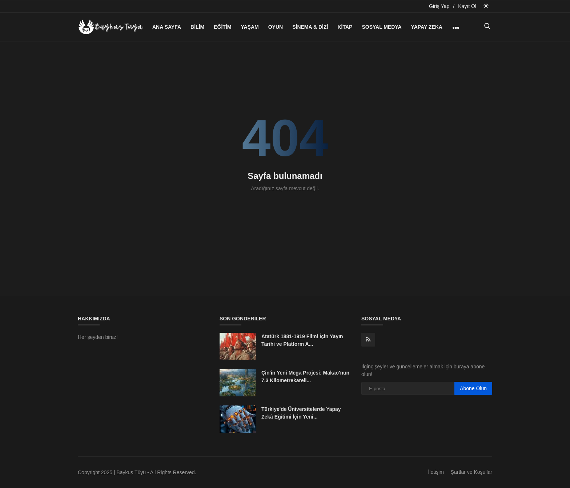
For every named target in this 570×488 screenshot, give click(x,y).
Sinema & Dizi (310, 27)
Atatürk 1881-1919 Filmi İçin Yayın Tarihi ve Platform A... (302, 340)
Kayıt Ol (467, 6)
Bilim (197, 27)
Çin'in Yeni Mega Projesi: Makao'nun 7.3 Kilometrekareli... (305, 376)
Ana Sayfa (166, 27)
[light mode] (486, 6)
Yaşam (249, 27)
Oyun (275, 27)
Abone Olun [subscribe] (473, 388)
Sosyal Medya (381, 27)
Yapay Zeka (426, 27)
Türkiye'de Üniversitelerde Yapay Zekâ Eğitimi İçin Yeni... (301, 413)
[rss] (368, 340)
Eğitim (222, 27)
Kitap (344, 27)
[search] (487, 27)
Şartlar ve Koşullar (471, 472)
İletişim (436, 472)
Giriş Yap (439, 6)
